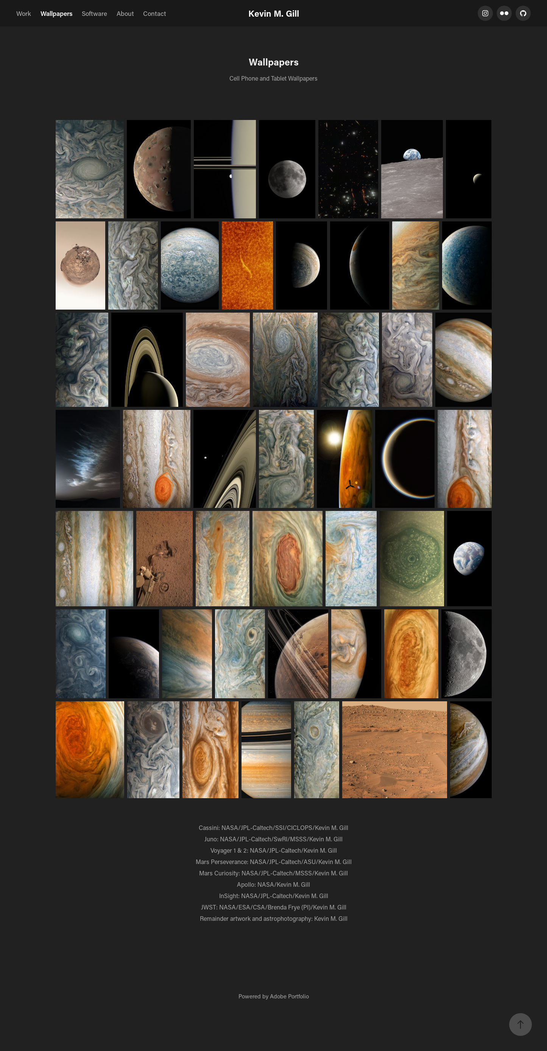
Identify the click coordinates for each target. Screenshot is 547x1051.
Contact (154, 13)
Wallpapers (57, 13)
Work (23, 13)
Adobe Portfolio (289, 996)
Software (94, 13)
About (125, 13)
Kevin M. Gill (273, 13)
